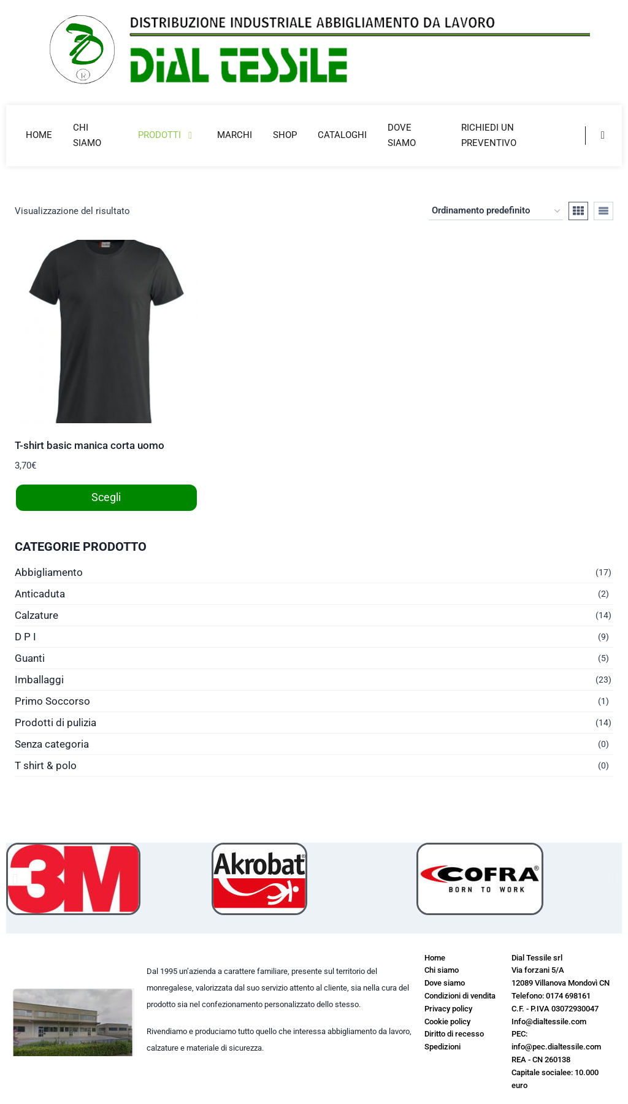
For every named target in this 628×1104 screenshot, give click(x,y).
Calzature (36, 615)
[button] (15, 878)
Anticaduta (40, 594)
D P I (25, 637)
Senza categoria (52, 744)
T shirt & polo (46, 765)
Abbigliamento (49, 572)
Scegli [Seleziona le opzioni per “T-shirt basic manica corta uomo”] (106, 497)
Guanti (30, 658)
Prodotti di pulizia (55, 722)
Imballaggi (39, 679)
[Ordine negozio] (496, 211)
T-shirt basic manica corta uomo (89, 445)
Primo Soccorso (52, 701)
